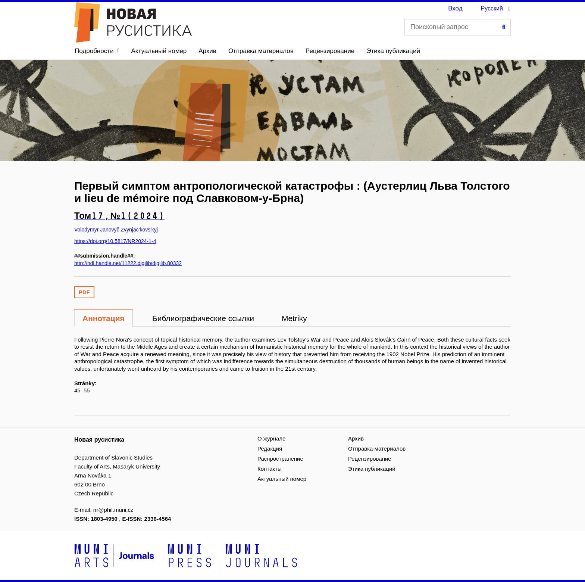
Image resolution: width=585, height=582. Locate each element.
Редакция (269, 448)
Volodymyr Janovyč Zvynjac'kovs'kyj (116, 230)
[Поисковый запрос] (457, 27)
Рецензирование (330, 51)
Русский (492, 8)
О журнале (271, 438)
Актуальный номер (159, 51)
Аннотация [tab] (103, 318)
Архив (207, 51)
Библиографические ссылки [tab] (203, 318)
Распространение (280, 458)
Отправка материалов (261, 51)
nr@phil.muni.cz (113, 510)
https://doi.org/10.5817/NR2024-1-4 (115, 241)
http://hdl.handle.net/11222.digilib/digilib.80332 (128, 263)
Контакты (269, 469)
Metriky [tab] (294, 318)
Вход (455, 8)
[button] (97, 51)
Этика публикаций (393, 51)
